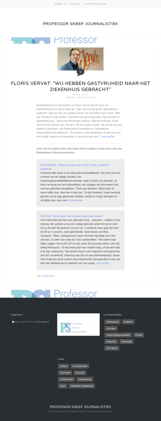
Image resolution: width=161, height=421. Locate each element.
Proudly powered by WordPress (63, 411)
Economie (65, 372)
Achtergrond (112, 322)
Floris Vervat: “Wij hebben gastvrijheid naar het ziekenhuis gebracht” (80, 86)
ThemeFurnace (104, 411)
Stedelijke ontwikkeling (82, 386)
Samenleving (84, 379)
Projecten (75, 4)
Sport (62, 386)
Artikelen (58, 4)
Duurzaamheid (80, 366)
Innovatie (79, 372)
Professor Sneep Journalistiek (80, 23)
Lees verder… (109, 136)
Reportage (126, 341)
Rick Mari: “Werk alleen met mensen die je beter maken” (71, 216)
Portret (91, 97)
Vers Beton (111, 348)
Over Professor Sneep (96, 4)
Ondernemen (48, 276)
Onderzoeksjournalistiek (118, 335)
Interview (81, 97)
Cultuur (63, 366)
